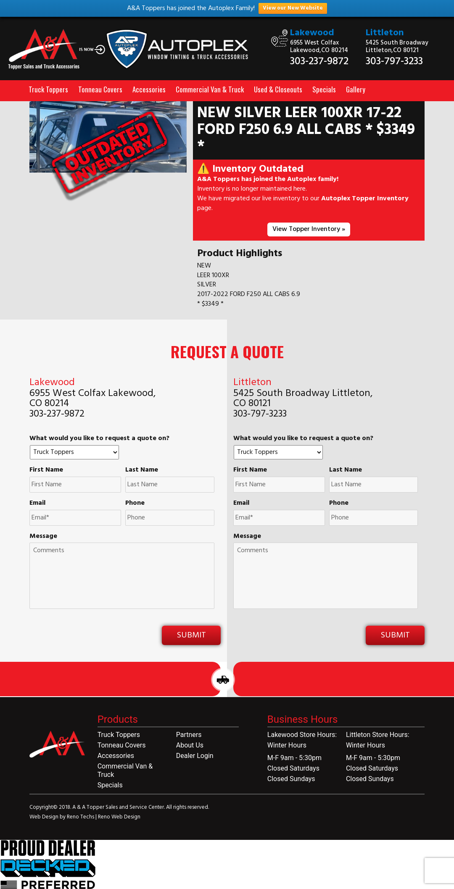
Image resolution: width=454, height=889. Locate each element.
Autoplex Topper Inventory (365, 198)
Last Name (141, 470)
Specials (324, 89)
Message (43, 536)
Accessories (149, 89)
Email (37, 503)
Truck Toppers (48, 89)
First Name (46, 470)
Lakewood (312, 33)
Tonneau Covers (100, 89)
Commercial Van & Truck (210, 89)
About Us (189, 745)
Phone (135, 503)
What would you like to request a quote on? (99, 438)
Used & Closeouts (278, 89)
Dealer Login (195, 756)
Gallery (355, 89)
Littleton (385, 33)
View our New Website (293, 8)
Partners (189, 735)
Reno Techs (81, 817)
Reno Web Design (119, 817)
